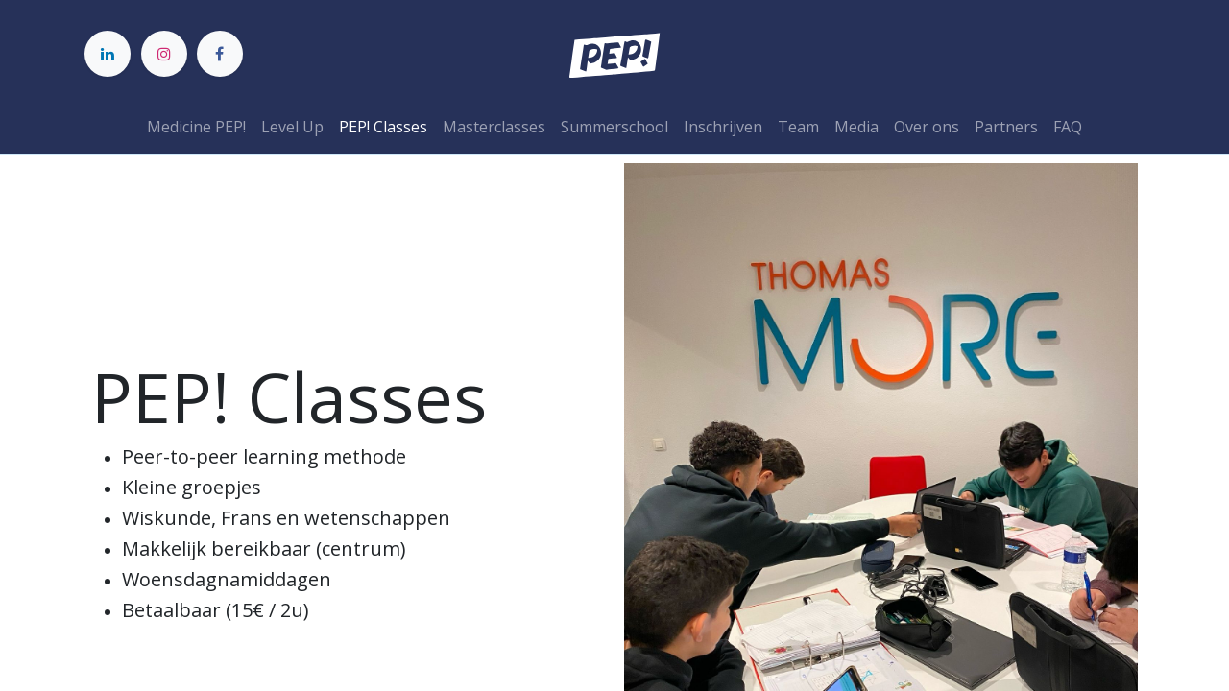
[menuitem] (196, 126)
